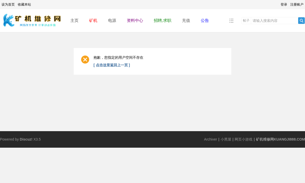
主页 (74, 20)
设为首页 (8, 4)
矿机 (93, 20)
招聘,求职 (162, 20)
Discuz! (26, 139)
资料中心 (135, 20)
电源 (112, 20)
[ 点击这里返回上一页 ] (112, 65)
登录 (284, 4)
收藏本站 (24, 4)
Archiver (210, 139)
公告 (205, 20)
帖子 (246, 20)
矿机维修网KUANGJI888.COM (280, 139)
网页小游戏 (243, 139)
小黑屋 (226, 139)
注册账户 (296, 4)
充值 (186, 20)
